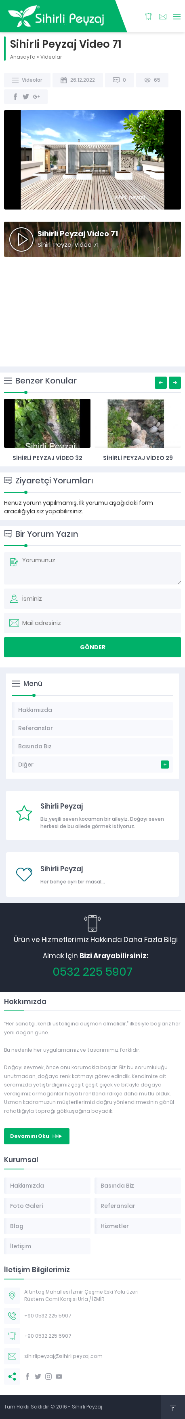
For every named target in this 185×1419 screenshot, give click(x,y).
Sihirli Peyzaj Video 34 (47, 458)
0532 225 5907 (92, 972)
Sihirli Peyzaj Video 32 (138, 458)
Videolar (51, 56)
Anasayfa (23, 56)
